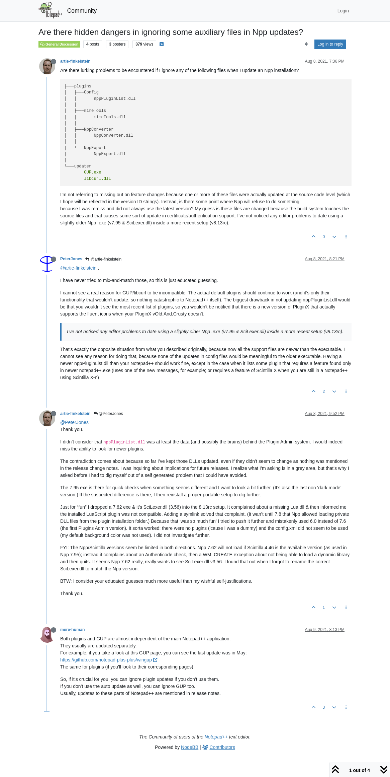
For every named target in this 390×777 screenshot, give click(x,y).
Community (82, 10)
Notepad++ (216, 736)
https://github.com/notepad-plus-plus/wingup (108, 659)
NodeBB (189, 747)
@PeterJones (108, 413)
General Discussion (59, 44)
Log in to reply (330, 44)
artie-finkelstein (75, 61)
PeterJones (71, 259)
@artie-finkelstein (103, 259)
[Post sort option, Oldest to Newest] (306, 44)
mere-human (72, 629)
